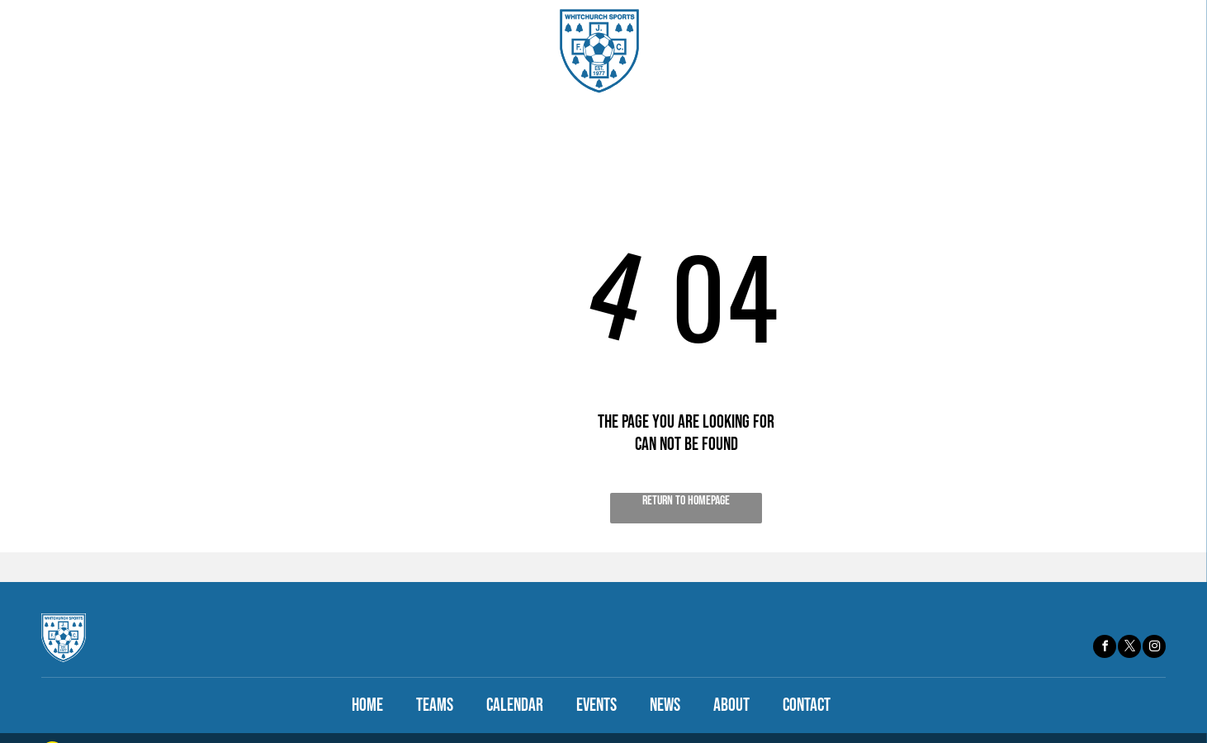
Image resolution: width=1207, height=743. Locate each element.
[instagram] (1154, 648)
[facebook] (1104, 648)
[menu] (1170, 51)
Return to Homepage (686, 501)
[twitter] (1129, 648)
